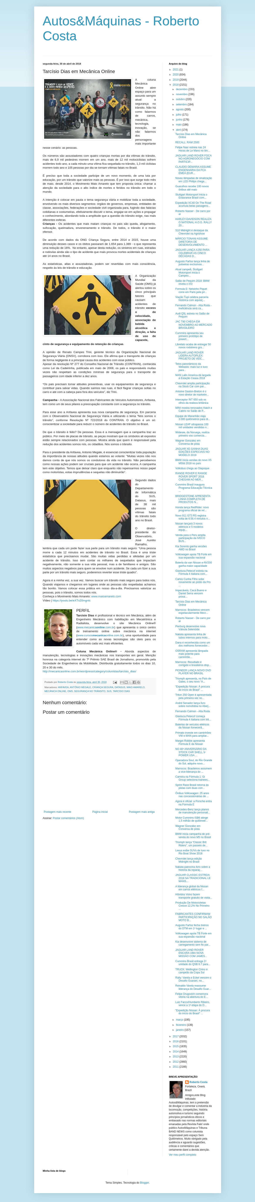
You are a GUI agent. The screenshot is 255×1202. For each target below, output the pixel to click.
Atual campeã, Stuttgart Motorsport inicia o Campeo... (188, 272)
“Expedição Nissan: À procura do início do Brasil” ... (192, 688)
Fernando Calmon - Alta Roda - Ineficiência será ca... (193, 307)
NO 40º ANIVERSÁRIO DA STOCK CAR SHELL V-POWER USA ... (190, 752)
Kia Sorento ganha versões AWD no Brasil (191, 548)
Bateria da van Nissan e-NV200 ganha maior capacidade (193, 564)
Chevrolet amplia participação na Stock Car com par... (192, 385)
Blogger (144, 1182)
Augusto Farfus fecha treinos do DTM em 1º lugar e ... (191, 927)
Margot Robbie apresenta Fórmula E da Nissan (190, 742)
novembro (182, 94)
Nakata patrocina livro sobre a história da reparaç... (192, 868)
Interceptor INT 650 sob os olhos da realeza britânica (191, 401)
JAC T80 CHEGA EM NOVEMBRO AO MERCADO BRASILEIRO (193, 324)
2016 (176, 1041)
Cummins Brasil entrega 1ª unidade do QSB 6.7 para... (192, 963)
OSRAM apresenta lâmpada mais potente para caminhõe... (191, 654)
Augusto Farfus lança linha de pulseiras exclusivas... (192, 263)
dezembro (182, 89)
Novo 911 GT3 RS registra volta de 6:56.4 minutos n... (192, 517)
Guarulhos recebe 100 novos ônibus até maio (192, 188)
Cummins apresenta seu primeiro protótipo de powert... (189, 336)
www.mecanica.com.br (95, 627)
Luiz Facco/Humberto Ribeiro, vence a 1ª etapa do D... (192, 1004)
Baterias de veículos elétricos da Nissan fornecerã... (192, 726)
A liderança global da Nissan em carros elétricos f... (191, 888)
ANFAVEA (63, 687)
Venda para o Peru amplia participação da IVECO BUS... (190, 538)
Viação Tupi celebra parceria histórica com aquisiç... (191, 299)
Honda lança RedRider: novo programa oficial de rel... (192, 509)
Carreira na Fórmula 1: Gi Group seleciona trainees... (192, 778)
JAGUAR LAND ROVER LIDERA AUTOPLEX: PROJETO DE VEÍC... (189, 355)
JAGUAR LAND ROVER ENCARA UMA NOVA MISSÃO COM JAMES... (191, 953)
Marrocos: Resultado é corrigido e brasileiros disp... (193, 664)
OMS (70, 691)
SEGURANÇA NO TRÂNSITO (89, 691)
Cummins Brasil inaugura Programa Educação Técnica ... (193, 487)
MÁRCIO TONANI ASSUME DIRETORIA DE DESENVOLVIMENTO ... (191, 241)
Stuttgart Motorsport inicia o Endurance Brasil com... (191, 196)
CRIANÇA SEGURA (102, 687)
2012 (176, 1061)
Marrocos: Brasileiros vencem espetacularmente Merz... (192, 611)
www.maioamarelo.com (106, 596)
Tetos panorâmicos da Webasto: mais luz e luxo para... (191, 367)
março (180, 1019)
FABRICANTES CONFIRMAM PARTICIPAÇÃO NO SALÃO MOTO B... (193, 917)
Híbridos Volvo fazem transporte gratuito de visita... (193, 896)
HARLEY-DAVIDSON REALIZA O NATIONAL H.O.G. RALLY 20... (193, 222)
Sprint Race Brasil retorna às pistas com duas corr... (191, 786)
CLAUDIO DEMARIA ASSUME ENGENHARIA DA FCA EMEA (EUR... (193, 170)
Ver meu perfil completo (182, 1154)
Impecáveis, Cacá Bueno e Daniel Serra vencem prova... (190, 593)
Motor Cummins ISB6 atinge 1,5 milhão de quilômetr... (191, 819)
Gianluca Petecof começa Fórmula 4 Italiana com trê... (193, 718)
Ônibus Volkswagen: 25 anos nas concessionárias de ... (192, 795)
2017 (176, 1036)
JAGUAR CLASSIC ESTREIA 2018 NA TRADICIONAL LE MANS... (192, 878)
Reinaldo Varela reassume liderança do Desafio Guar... (193, 987)
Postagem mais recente (57, 811)
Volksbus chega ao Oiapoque (192, 468)
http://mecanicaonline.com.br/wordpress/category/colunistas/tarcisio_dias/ (89, 671)
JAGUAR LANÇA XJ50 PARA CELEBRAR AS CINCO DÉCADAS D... (192, 253)
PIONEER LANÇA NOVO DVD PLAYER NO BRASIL (193, 672)
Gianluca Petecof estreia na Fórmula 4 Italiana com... (191, 572)
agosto (180, 109)
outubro (180, 99)
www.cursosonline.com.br (100, 635)
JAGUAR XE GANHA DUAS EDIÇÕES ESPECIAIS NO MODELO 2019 (192, 452)
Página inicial (100, 811)
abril (179, 129)
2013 (176, 1056)
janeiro (180, 1029)
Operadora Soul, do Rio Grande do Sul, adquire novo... (193, 762)
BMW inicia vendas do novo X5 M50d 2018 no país (193, 462)
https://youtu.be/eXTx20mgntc (72, 600)
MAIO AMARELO (136, 687)
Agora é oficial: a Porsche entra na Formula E (193, 803)
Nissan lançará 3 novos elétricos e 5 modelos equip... (189, 526)
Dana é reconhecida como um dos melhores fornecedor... (192, 644)
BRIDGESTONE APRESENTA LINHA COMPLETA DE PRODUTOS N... (192, 499)
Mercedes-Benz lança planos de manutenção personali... (192, 811)
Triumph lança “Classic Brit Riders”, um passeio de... (191, 844)
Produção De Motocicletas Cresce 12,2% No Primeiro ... (192, 905)
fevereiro (181, 1024)
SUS (109, 691)
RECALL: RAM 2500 (187, 142)
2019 (176, 79)
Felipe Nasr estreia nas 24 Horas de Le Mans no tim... (192, 149)
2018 (176, 84)
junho (179, 119)
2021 (176, 69)
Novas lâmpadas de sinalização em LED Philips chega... (193, 180)
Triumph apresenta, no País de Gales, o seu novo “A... (193, 680)
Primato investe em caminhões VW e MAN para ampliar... (193, 734)
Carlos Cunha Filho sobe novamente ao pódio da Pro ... (192, 582)
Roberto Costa (199, 1082)
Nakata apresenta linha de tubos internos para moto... (192, 636)
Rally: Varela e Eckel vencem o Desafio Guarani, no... (193, 979)
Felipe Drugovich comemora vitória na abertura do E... (191, 995)
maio (179, 124)
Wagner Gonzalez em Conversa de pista (187, 442)
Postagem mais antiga (142, 811)
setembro (181, 104)
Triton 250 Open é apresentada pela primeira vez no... (193, 696)
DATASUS (120, 687)
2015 (176, 1046)
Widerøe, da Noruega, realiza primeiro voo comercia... (192, 434)
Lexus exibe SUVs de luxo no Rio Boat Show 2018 (192, 852)
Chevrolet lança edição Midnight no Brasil (188, 860)
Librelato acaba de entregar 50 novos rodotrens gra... (193, 346)
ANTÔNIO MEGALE (80, 687)
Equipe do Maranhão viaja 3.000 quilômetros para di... (192, 418)
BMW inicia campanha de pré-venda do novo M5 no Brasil (193, 835)
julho (179, 114)
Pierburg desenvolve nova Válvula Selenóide (190, 628)
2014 (176, 1051)
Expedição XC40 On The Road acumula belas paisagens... (193, 204)
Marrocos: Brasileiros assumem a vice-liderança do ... (193, 770)
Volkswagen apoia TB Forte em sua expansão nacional (193, 556)
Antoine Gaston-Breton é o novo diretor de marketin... (192, 393)
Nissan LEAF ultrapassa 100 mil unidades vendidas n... (192, 426)
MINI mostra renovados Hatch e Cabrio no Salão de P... (193, 409)
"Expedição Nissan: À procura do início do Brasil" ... (192, 1012)
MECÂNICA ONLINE (55, 691)
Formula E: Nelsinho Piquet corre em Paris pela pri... (191, 290)
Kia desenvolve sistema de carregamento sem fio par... (192, 943)
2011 (176, 1066)
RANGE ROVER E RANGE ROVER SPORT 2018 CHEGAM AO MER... (191, 476)
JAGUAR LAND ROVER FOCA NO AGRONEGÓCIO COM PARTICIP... (193, 158)
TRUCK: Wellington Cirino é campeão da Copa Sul (191, 971)
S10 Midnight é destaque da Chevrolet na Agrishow (191, 232)
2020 (176, 74)
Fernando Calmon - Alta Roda (192, 711)
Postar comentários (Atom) (68, 818)
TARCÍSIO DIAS (121, 691)
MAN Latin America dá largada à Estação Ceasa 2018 (193, 377)
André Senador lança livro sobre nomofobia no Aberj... (192, 705)
